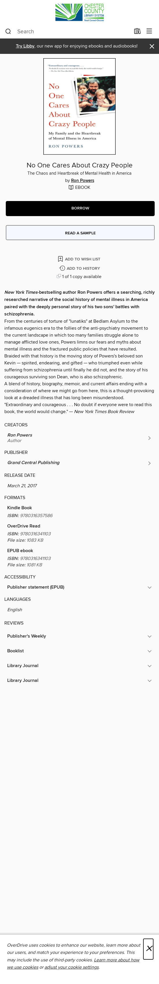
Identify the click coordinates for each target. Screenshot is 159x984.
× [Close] (148, 949)
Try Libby (25, 46)
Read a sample (80, 233)
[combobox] (67, 32)
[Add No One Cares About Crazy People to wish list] (79, 259)
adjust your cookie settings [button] (72, 967)
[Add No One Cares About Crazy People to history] (80, 268)
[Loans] (137, 32)
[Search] (8, 31)
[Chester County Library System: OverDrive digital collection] (79, 12)
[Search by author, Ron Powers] (79, 438)
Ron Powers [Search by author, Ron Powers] (82, 180)
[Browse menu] (149, 31)
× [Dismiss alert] (152, 46)
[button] (80, 208)
